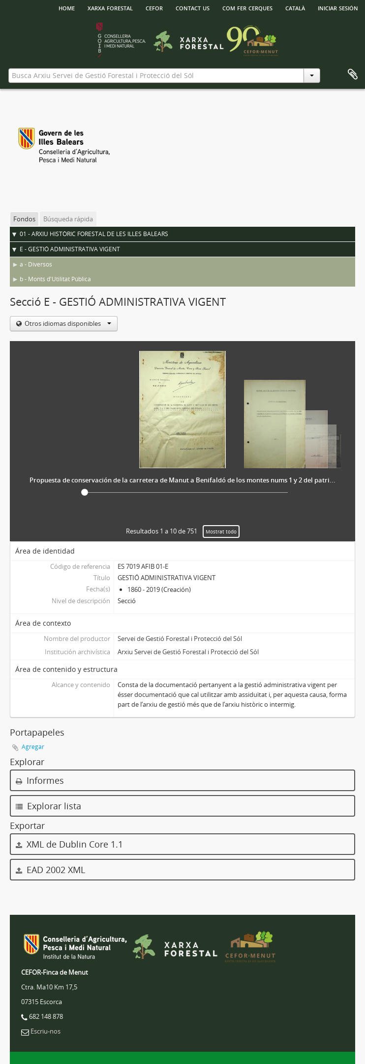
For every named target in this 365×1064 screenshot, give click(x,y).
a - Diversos (36, 264)
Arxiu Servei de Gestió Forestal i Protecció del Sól (188, 651)
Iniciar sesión (338, 7)
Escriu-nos (45, 1031)
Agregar (33, 747)
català (295, 7)
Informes (40, 780)
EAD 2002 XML (50, 870)
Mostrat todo (221, 531)
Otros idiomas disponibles (67, 323)
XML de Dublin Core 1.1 (69, 844)
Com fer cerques (247, 7)
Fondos (24, 218)
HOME (67, 7)
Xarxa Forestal (110, 7)
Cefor (154, 7)
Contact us (193, 7)
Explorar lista (48, 806)
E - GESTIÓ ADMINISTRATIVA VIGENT (70, 249)
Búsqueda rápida (68, 218)
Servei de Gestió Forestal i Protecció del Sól (180, 638)
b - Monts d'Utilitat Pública (55, 279)
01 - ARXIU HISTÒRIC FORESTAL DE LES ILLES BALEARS (94, 234)
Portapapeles (352, 74)
